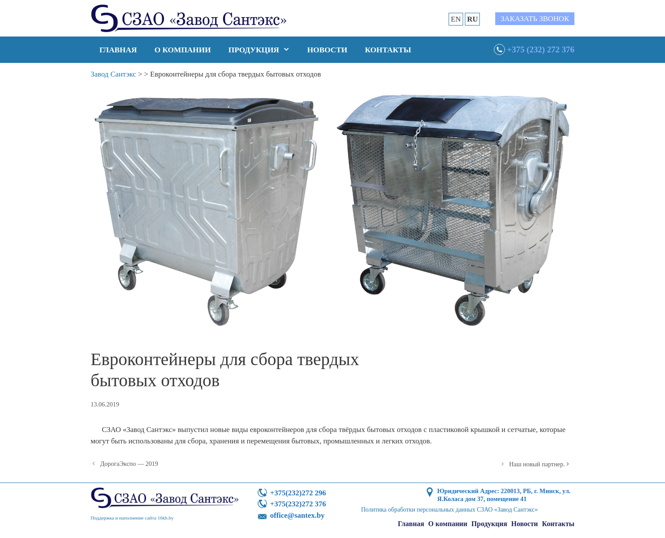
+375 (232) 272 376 (540, 49)
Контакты (388, 49)
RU (472, 19)
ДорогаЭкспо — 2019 (129, 463)
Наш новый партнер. (537, 464)
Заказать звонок (535, 19)
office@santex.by (297, 515)
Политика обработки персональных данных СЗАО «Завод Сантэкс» (449, 509)
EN (456, 19)
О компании (182, 49)
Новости (327, 49)
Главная (118, 49)
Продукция (263, 50)
